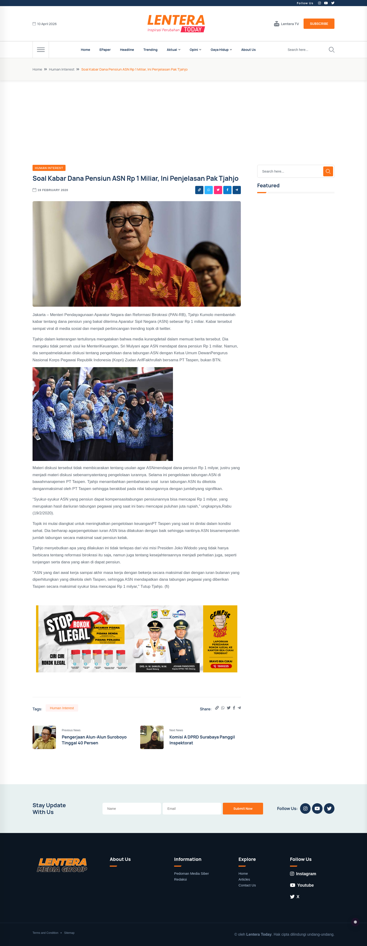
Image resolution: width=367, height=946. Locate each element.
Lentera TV (286, 23)
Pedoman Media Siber (191, 873)
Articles (244, 879)
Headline (127, 49)
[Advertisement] (183, 115)
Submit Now (243, 808)
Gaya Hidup (219, 49)
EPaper (105, 49)
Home (85, 49)
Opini (194, 49)
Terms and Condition (45, 933)
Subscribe (319, 23)
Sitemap (69, 933)
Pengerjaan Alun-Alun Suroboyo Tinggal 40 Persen (94, 740)
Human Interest (61, 69)
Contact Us (247, 885)
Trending (150, 49)
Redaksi (180, 879)
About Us (248, 49)
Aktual (172, 49)
